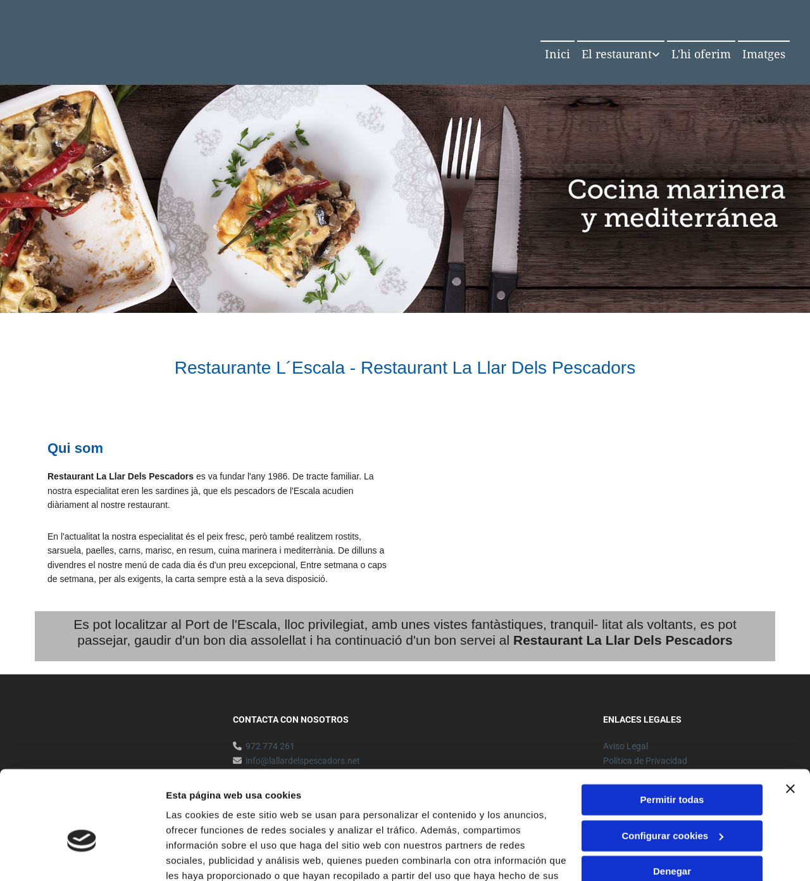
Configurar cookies (672, 765)
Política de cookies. (258, 821)
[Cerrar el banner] (790, 718)
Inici (557, 54)
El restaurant (617, 54)
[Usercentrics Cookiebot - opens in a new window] (82, 856)
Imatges (763, 54)
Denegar (672, 801)
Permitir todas (672, 730)
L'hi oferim (701, 54)
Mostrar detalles (203, 856)
